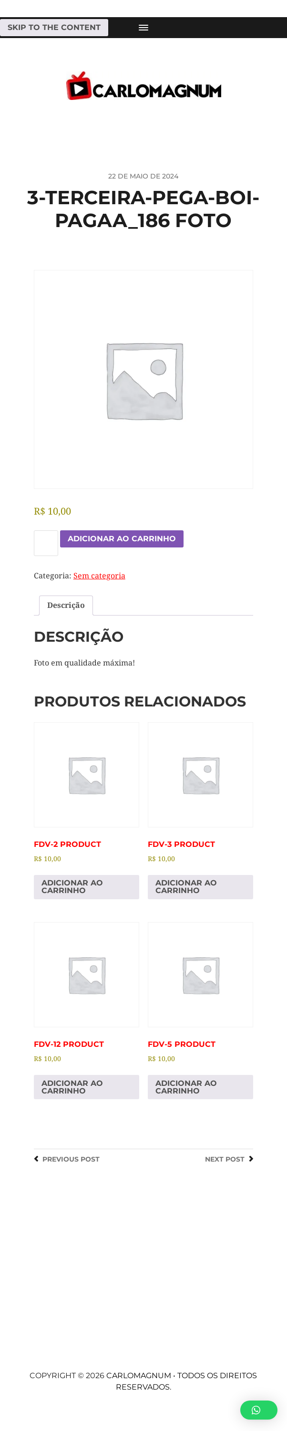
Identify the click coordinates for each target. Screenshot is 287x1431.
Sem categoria (99, 575)
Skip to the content (54, 27)
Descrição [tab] (66, 605)
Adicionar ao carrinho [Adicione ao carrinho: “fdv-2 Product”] (72, 886)
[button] (258, 1410)
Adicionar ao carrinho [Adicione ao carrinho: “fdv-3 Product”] (186, 886)
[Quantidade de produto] (46, 543)
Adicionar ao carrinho (122, 538)
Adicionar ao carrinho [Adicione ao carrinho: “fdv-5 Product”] (186, 1087)
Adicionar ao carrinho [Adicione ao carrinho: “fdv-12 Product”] (72, 1087)
